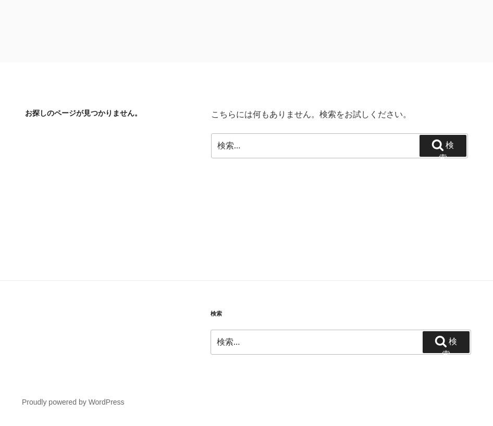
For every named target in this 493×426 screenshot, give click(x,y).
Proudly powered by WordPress (73, 402)
